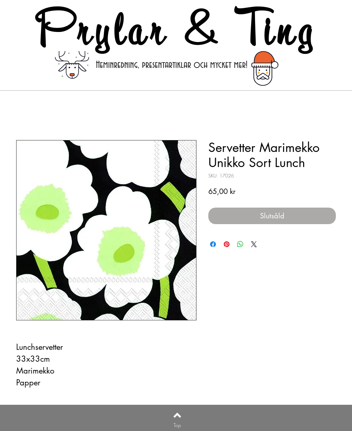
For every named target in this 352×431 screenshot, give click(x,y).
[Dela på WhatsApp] (240, 244)
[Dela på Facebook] (213, 244)
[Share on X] (254, 244)
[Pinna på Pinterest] (226, 244)
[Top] (177, 425)
